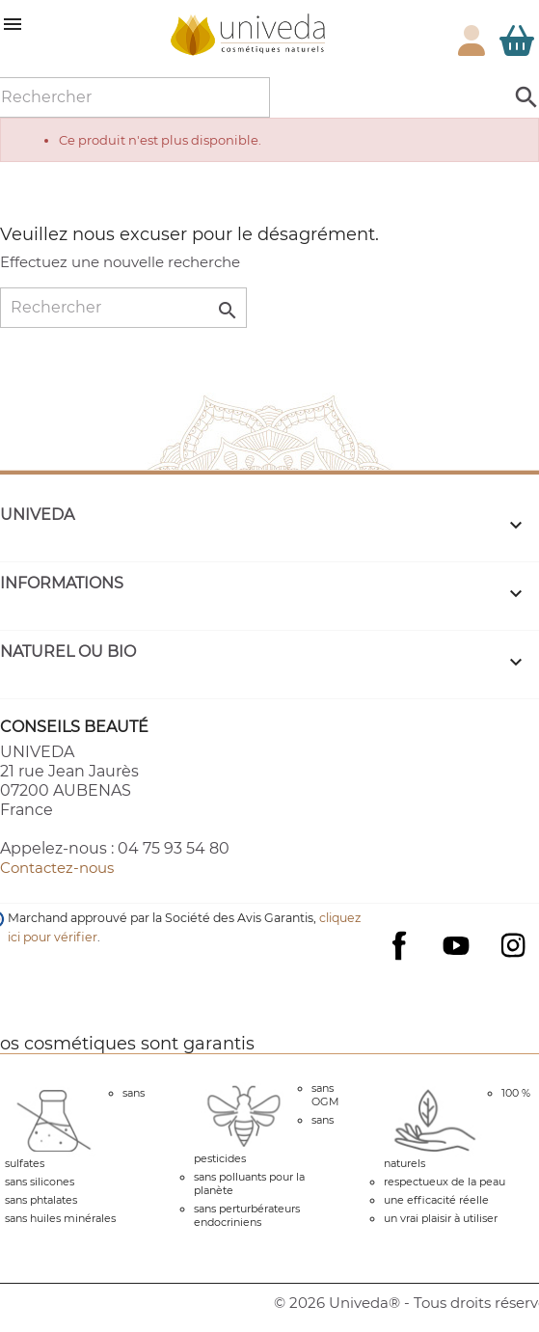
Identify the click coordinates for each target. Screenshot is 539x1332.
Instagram (513, 945)
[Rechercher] (123, 307)
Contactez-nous (57, 867)
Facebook (399, 964)
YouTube (456, 945)
